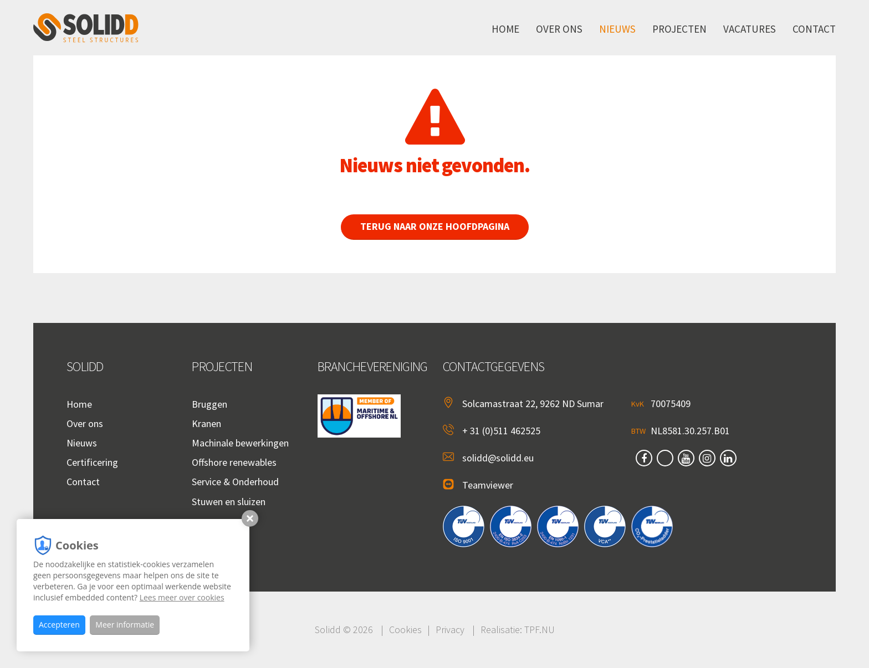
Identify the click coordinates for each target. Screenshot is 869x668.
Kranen (206, 423)
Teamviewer (487, 485)
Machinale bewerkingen (240, 442)
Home (505, 28)
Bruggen (209, 404)
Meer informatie (124, 624)
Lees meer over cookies (182, 597)
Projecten (679, 28)
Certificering (92, 462)
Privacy (450, 629)
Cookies (405, 629)
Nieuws (617, 28)
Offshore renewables (234, 462)
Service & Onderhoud (235, 481)
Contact (814, 28)
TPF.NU (539, 629)
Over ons (559, 28)
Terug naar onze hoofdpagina (441, 226)
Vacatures (749, 28)
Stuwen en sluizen (228, 501)
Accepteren (59, 624)
